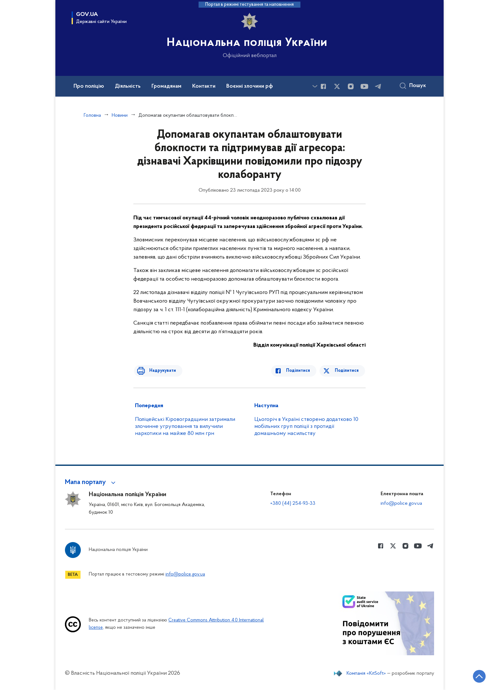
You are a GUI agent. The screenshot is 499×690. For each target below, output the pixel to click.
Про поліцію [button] (89, 86)
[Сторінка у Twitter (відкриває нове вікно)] (337, 86)
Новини (120, 115)
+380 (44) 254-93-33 (292, 503)
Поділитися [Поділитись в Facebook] (301, 370)
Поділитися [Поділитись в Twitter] (347, 370)
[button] (91, 482)
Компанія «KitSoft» (366, 673)
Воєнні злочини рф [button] (249, 86)
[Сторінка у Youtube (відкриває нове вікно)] (364, 86)
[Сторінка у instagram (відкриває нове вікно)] (351, 86)
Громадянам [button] (166, 86)
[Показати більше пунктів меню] (315, 86)
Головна (92, 115)
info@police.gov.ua (401, 503)
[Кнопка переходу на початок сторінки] (475, 675)
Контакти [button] (203, 86)
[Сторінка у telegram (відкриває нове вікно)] (378, 86)
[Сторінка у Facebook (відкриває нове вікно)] (323, 86)
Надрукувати (159, 370)
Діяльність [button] (128, 86)
